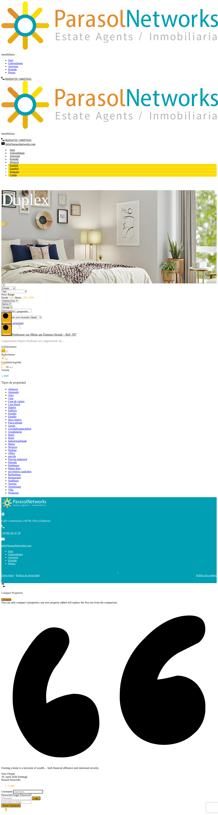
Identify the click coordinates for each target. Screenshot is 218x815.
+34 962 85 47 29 (10, 533)
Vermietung (14, 486)
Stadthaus (13, 480)
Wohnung (13, 492)
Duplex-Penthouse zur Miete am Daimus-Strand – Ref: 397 (39, 334)
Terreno (12, 483)
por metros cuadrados (19, 471)
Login (36, 798)
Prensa (11, 72)
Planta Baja (14, 468)
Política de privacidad (27, 575)
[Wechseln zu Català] (13, 175)
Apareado (13, 392)
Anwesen (13, 66)
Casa (10, 398)
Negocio (12, 447)
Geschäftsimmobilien (19, 428)
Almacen (13, 389)
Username (6, 791)
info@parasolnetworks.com (20, 144)
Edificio (12, 410)
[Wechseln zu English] (14, 165)
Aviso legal (7, 575)
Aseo (11, 395)
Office (11, 453)
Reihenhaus (14, 474)
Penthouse (13, 465)
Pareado (12, 462)
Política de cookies (206, 575)
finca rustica (14, 419)
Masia (11, 444)
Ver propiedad (15, 323)
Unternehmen (15, 63)
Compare (6, 599)
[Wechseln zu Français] (14, 172)
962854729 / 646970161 (18, 78)
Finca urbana (15, 422)
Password (6, 794)
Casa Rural (14, 404)
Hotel (11, 434)
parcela (12, 456)
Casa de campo (16, 401)
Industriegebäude (17, 441)
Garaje (11, 425)
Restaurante (14, 477)
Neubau (12, 450)
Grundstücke (15, 431)
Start (10, 60)
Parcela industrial (17, 459)
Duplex (12, 407)
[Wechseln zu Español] (14, 168)
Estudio (12, 413)
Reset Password (11, 805)
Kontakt (12, 69)
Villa (10, 489)
